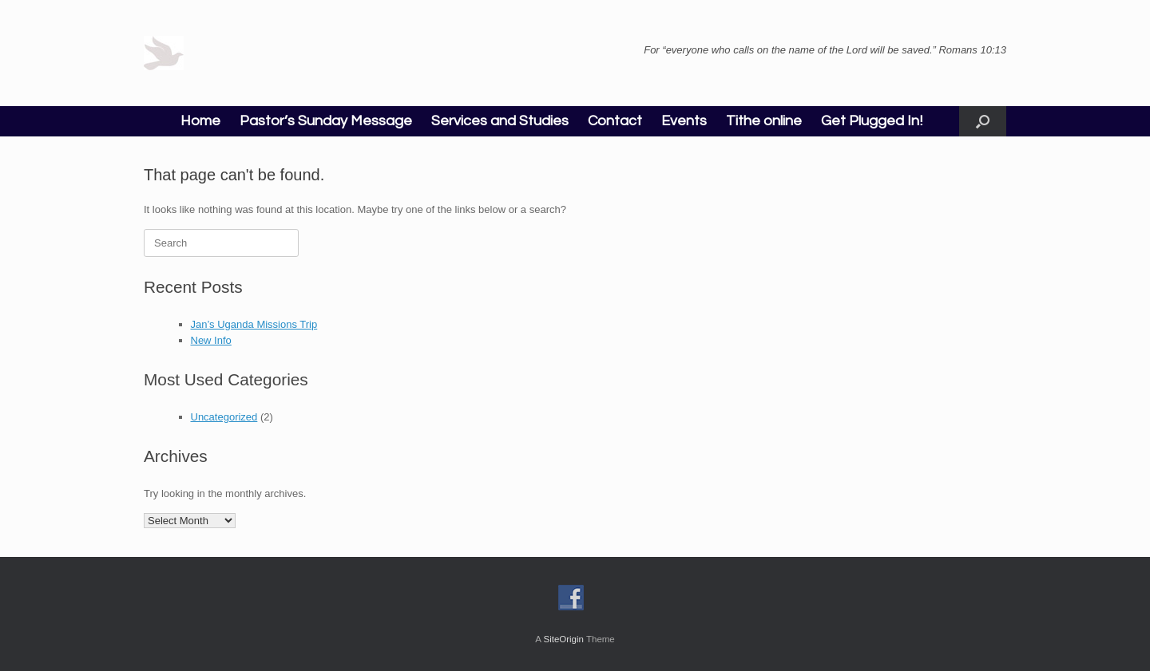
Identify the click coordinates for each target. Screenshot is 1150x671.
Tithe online (764, 120)
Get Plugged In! (871, 120)
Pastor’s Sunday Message (326, 120)
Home (200, 120)
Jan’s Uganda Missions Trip (254, 324)
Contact (615, 120)
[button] (982, 121)
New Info (211, 340)
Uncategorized (224, 417)
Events (684, 120)
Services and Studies (500, 120)
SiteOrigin (563, 639)
